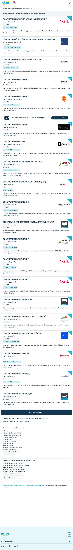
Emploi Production (19, 485)
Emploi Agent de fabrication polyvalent (16, 465)
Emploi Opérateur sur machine (14, 476)
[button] (70, 2)
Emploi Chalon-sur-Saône (12, 433)
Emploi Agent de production (13, 467)
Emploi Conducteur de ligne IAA (35, 485)
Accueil (5, 485)
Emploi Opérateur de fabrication (14, 469)
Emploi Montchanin (10, 450)
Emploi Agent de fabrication (13, 463)
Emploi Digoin (8, 439)
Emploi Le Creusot (10, 441)
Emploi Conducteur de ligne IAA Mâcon (16, 421)
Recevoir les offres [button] (60, 118)
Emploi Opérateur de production (14, 472)
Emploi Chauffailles (10, 437)
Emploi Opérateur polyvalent (13, 474)
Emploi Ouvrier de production (13, 478)
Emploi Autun (8, 431)
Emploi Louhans (9, 443)
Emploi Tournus (9, 454)
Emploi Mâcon (8, 445)
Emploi (10, 485)
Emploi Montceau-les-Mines (13, 448)
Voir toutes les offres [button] (36, 412)
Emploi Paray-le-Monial (11, 452)
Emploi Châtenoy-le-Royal (12, 435)
